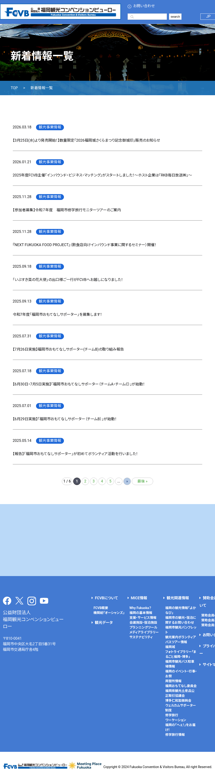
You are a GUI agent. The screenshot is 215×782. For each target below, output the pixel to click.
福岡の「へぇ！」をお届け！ (180, 727)
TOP (14, 88)
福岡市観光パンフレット (180, 630)
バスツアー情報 (176, 642)
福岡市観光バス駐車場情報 (179, 664)
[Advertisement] (108, 540)
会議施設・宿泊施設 (143, 622)
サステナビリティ (141, 637)
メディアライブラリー (144, 632)
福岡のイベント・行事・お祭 (181, 673)
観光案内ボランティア (180, 637)
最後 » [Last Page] (142, 481)
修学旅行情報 (175, 734)
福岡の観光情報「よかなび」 (180, 610)
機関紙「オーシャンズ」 (109, 613)
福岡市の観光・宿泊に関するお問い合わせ (180, 620)
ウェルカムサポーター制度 (180, 708)
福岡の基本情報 (140, 613)
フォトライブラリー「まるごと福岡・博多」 (180, 654)
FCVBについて (106, 598)
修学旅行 (171, 715)
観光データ (104, 622)
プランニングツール (143, 627)
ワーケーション (175, 720)
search (175, 16)
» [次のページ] (127, 481)
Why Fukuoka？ (140, 608)
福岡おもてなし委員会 (181, 686)
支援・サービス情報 (142, 617)
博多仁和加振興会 (178, 700)
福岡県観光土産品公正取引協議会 (180, 693)
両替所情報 (173, 681)
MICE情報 (139, 598)
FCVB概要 (100, 608)
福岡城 (170, 647)
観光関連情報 (178, 598)
